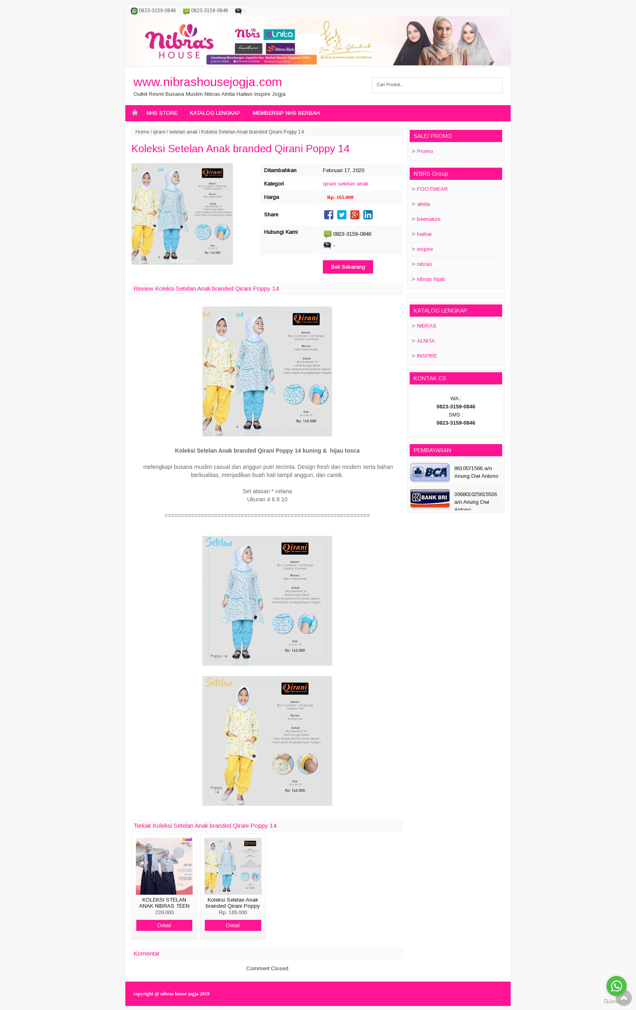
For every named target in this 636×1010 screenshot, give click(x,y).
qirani (159, 132)
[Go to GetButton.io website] (617, 1001)
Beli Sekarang (348, 267)
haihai (424, 234)
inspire (425, 249)
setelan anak (183, 132)
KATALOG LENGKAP (215, 113)
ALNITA (426, 341)
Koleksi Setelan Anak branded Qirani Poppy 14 (240, 148)
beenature (428, 219)
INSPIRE (427, 356)
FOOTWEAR (432, 189)
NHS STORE (161, 113)
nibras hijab (431, 279)
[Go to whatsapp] (616, 986)
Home (142, 132)
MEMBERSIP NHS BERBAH (286, 113)
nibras (424, 264)
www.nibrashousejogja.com (207, 81)
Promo (425, 151)
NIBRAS (426, 326)
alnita (423, 204)
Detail (164, 925)
